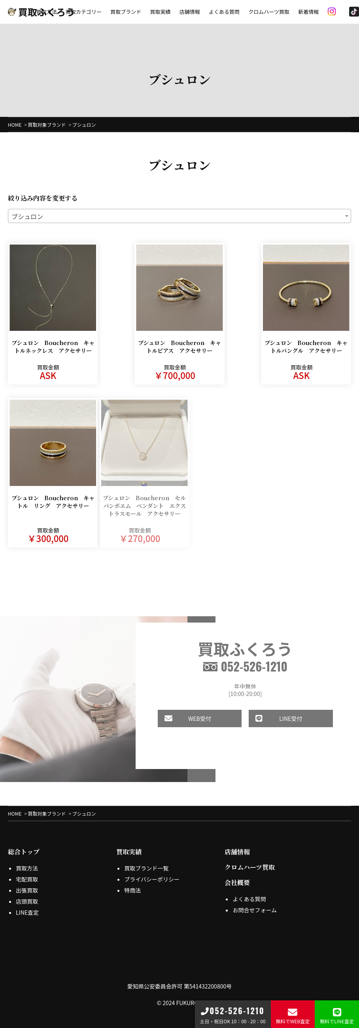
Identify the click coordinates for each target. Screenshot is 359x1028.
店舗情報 (190, 11)
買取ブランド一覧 (146, 863)
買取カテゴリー (84, 11)
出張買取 (27, 885)
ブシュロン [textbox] (27, 216)
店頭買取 (27, 896)
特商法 (132, 885)
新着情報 (308, 11)
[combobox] (179, 216)
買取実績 (160, 11)
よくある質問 (224, 11)
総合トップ (24, 846)
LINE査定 (27, 907)
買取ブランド (125, 11)
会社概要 (237, 877)
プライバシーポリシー (152, 874)
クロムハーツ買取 (268, 11)
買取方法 (46, 11)
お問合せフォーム (254, 904)
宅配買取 (27, 874)
